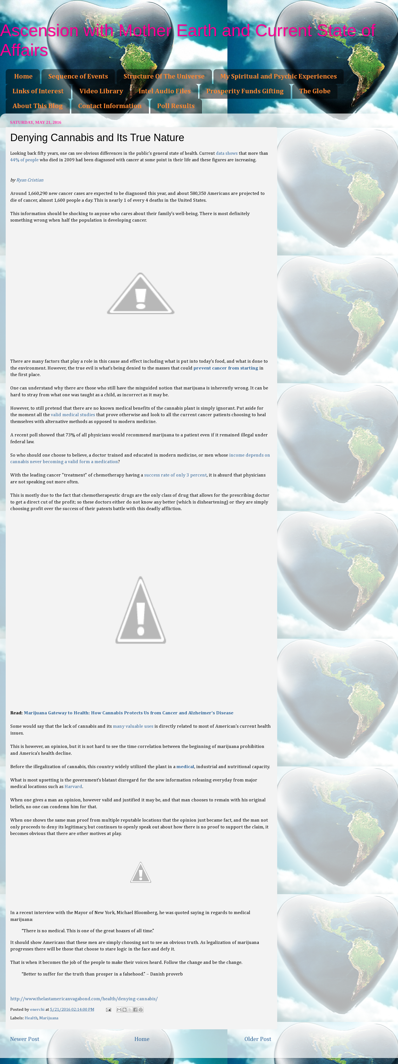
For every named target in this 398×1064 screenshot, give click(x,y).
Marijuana (48, 1018)
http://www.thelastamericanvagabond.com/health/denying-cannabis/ (84, 999)
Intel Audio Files (165, 91)
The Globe (315, 91)
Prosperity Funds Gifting (244, 91)
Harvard (73, 786)
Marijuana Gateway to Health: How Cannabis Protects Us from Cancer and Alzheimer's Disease (128, 713)
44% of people (24, 160)
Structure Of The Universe (164, 76)
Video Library (101, 91)
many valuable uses (133, 726)
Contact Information (110, 106)
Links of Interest (38, 91)
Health (31, 1018)
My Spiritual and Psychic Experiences (278, 76)
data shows (227, 153)
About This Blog (38, 106)
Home (23, 76)
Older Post (257, 1039)
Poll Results (176, 106)
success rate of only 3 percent (175, 475)
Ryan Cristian (29, 180)
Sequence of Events (78, 76)
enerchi (37, 1009)
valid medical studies (73, 415)
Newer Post (25, 1039)
